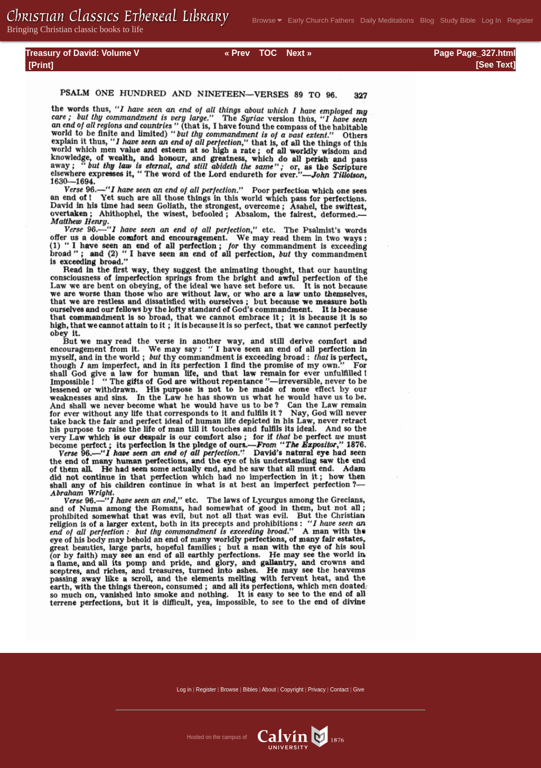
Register (520, 20)
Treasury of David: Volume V (82, 53)
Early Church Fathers (321, 20)
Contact (339, 690)
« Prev (237, 53)
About (269, 690)
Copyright (292, 690)
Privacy (317, 690)
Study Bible (457, 20)
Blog (427, 20)
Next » (299, 53)
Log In (491, 20)
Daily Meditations (387, 20)
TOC (268, 53)
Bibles (250, 690)
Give (358, 690)
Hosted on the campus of (271, 737)
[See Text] (496, 64)
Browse (267, 20)
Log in (184, 690)
